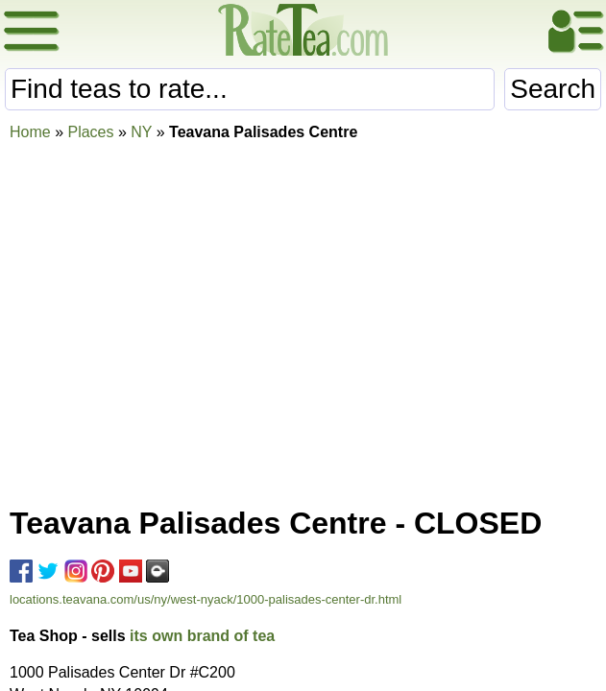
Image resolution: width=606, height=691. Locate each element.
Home (30, 132)
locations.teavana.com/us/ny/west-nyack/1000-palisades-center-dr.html (205, 599)
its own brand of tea (202, 636)
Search (552, 89)
